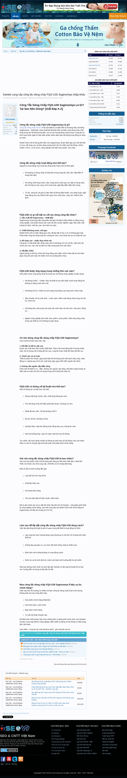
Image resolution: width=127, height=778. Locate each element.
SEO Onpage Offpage (57, 739)
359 (16, 127)
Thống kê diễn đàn (106, 114)
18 (16, 131)
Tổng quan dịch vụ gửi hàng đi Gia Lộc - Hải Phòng (41, 655)
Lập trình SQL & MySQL (85, 733)
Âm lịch (92, 139)
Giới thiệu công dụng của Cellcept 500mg (38, 649)
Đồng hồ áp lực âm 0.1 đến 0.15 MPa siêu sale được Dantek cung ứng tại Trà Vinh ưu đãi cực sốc (50, 704)
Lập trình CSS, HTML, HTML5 (87, 753)
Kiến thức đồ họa (82, 736)
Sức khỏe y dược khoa (109, 745)
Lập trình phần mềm (83, 730)
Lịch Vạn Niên (36, 16)
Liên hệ (24, 16)
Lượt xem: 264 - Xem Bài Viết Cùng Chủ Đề (39, 640)
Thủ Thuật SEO (56, 730)
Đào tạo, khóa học (108, 739)
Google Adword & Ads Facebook (61, 742)
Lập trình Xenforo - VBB (85, 742)
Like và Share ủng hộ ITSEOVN (15, 713)
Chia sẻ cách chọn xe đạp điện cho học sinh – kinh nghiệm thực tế (46, 643)
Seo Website (55, 733)
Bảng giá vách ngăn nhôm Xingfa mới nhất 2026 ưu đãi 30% (44, 646)
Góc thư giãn (106, 753)
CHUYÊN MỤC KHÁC (111, 726)
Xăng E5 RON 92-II (94, 65)
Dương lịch (93, 136)
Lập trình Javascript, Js (84, 750)
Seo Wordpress (56, 736)
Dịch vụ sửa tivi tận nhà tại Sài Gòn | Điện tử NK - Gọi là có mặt (45, 652)
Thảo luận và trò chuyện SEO (60, 744)
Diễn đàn (16, 16)
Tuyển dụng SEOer (108, 733)
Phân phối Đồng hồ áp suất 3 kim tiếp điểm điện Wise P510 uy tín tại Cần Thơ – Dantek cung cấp (53, 688)
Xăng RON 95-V (93, 58)
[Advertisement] (44, 72)
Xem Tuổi (48, 16)
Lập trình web (81, 739)
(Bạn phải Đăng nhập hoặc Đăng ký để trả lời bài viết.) (70, 664)
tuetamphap (119, 124)
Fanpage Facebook (107, 147)
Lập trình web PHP (83, 748)
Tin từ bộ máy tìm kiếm (58, 750)
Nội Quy (14, 764)
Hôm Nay (106, 131)
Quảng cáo (107, 170)
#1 (86, 659)
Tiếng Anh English (108, 742)
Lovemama (59, 16)
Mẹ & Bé (105, 750)
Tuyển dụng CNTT (108, 736)
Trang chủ (5, 16)
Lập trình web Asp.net (84, 745)
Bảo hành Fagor (107, 730)
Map (2, 764)
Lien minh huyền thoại (109, 748)
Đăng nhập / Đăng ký (118, 16)
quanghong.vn (72, 16)
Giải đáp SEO (55, 753)
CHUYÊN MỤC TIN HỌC (87, 726)
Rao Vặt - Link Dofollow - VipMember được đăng (27, 98)
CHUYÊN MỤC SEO (60, 726)
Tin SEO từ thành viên (58, 747)
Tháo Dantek (53, 98)
